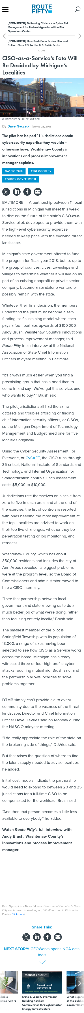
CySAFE (33, 458)
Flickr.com (18, 914)
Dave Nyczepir (19, 126)
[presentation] (4, 991)
